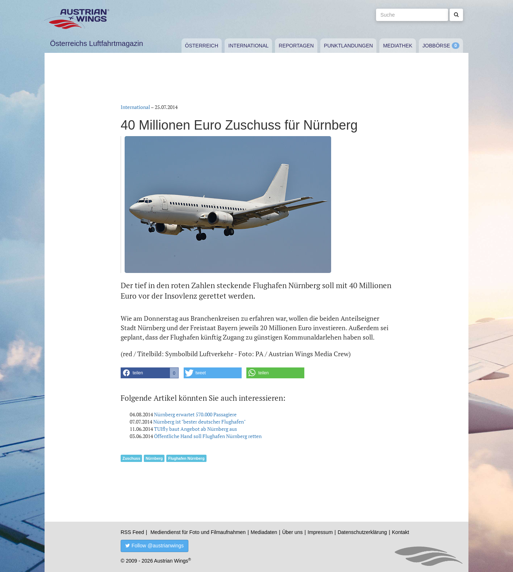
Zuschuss (131, 458)
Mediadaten (264, 532)
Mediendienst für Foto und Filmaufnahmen (198, 532)
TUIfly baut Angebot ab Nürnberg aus (195, 428)
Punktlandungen (348, 46)
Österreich (201, 46)
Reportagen (296, 46)
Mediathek (397, 46)
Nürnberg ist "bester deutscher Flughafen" (199, 421)
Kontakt (400, 532)
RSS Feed (132, 532)
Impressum (320, 532)
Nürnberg (154, 458)
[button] (150, 372)
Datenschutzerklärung (362, 532)
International (248, 46)
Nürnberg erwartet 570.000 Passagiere (195, 414)
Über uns (292, 532)
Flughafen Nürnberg (186, 458)
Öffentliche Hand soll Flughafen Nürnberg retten (208, 436)
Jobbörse (436, 46)
